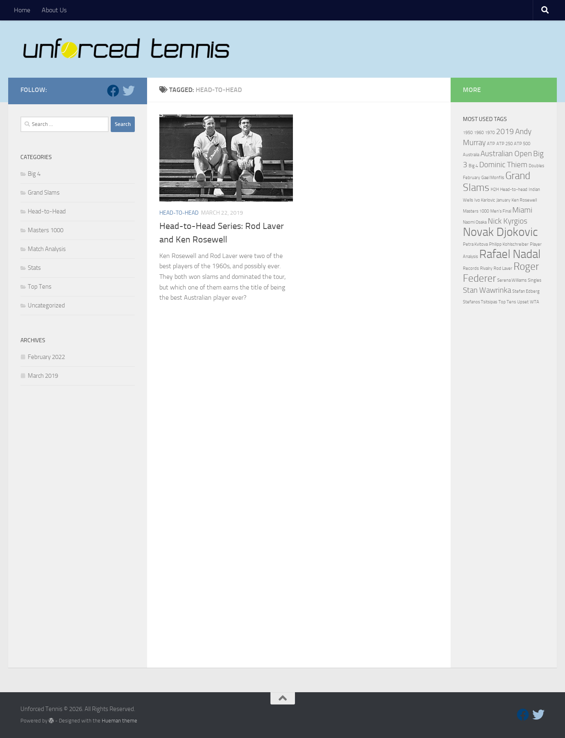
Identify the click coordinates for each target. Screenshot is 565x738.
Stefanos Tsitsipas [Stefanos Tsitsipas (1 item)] (480, 302)
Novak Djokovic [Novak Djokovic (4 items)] (500, 232)
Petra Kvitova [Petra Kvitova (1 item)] (475, 244)
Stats (34, 267)
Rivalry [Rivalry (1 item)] (486, 268)
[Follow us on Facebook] (113, 91)
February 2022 (46, 357)
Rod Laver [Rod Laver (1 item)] (503, 268)
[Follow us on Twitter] (129, 91)
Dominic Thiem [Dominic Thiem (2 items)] (503, 164)
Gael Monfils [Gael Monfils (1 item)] (492, 177)
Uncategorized (46, 305)
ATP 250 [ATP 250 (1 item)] (504, 143)
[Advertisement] (77, 528)
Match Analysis (47, 249)
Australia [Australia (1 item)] (471, 154)
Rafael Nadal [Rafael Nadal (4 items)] (509, 254)
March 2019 (43, 375)
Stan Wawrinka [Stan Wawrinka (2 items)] (487, 290)
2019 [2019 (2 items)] (505, 131)
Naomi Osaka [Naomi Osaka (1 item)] (475, 222)
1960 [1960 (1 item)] (479, 132)
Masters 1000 (45, 230)
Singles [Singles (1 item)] (534, 280)
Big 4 (34, 173)
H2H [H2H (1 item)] (495, 189)
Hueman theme (119, 721)
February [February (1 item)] (471, 177)
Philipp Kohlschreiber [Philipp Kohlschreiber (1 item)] (509, 244)
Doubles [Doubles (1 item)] (536, 165)
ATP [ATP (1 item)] (491, 143)
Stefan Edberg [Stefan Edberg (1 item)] (526, 291)
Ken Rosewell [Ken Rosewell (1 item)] (524, 200)
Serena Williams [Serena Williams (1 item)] (512, 280)
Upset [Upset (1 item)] (523, 302)
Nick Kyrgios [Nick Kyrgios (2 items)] (507, 221)
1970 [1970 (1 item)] (490, 132)
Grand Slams (44, 192)
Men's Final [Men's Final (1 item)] (500, 211)
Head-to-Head (179, 212)
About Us (54, 10)
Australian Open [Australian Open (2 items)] (506, 153)
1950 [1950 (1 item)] (468, 132)
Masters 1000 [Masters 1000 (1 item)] (476, 211)
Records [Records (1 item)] (471, 268)
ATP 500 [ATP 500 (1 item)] (522, 143)
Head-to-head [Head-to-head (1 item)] (513, 189)
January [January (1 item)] (503, 200)
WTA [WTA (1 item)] (534, 302)
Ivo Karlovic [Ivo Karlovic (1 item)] (484, 200)
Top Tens (39, 286)
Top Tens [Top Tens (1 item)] (507, 302)
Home (22, 10)
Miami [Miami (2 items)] (522, 210)
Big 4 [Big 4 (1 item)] (473, 165)
